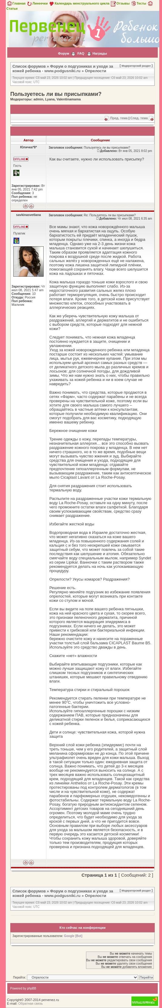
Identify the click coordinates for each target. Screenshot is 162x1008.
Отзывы (120, 3)
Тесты (138, 3)
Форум (63, 53)
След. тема (139, 118)
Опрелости (95, 71)
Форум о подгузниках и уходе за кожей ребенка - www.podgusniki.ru (62, 68)
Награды (99, 53)
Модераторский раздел (136, 65)
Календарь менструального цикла (78, 3)
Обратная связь (30, 1003)
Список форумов (29, 66)
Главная (15, 3)
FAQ (81, 53)
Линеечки (37, 3)
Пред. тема (118, 118)
